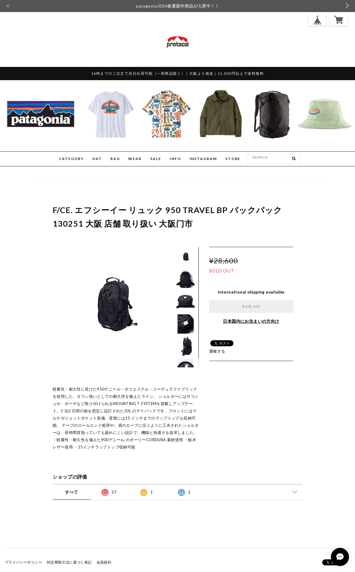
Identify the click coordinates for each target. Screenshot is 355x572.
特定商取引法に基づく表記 (69, 562)
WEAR (135, 158)
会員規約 (104, 562)
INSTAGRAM (203, 158)
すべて (71, 492)
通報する (217, 351)
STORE (233, 158)
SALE (155, 158)
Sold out (251, 306)
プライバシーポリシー (23, 562)
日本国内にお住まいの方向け (251, 321)
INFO (175, 158)
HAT (97, 158)
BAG (115, 158)
